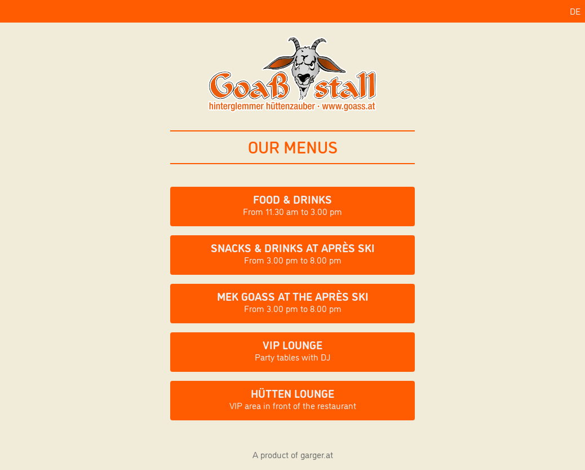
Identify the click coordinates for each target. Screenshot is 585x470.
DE (575, 11)
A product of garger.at (292, 454)
